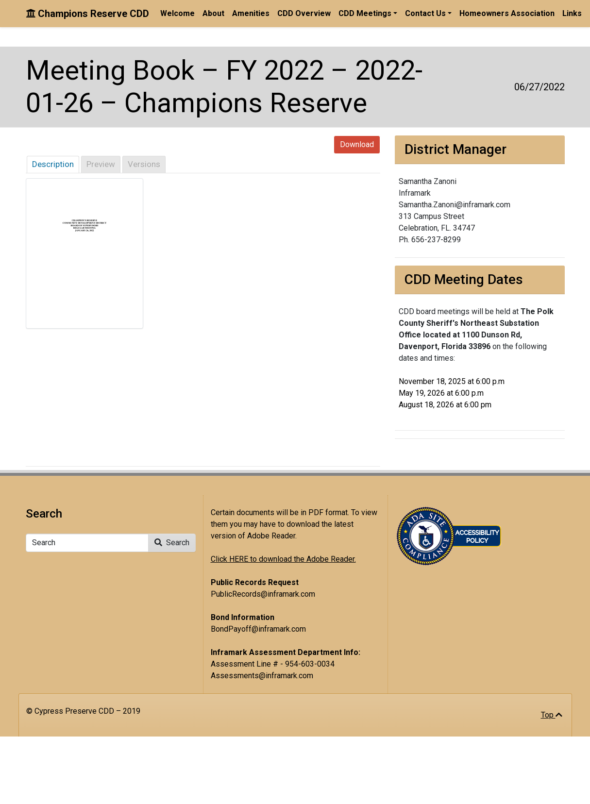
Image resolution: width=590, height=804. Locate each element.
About (213, 13)
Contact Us (425, 13)
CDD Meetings (364, 13)
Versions (144, 164)
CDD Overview (304, 13)
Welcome (177, 13)
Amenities (251, 13)
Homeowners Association (507, 13)
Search (171, 542)
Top (551, 715)
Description (53, 164)
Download (357, 144)
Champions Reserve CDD (87, 13)
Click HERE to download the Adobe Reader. (283, 559)
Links (572, 13)
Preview (100, 164)
